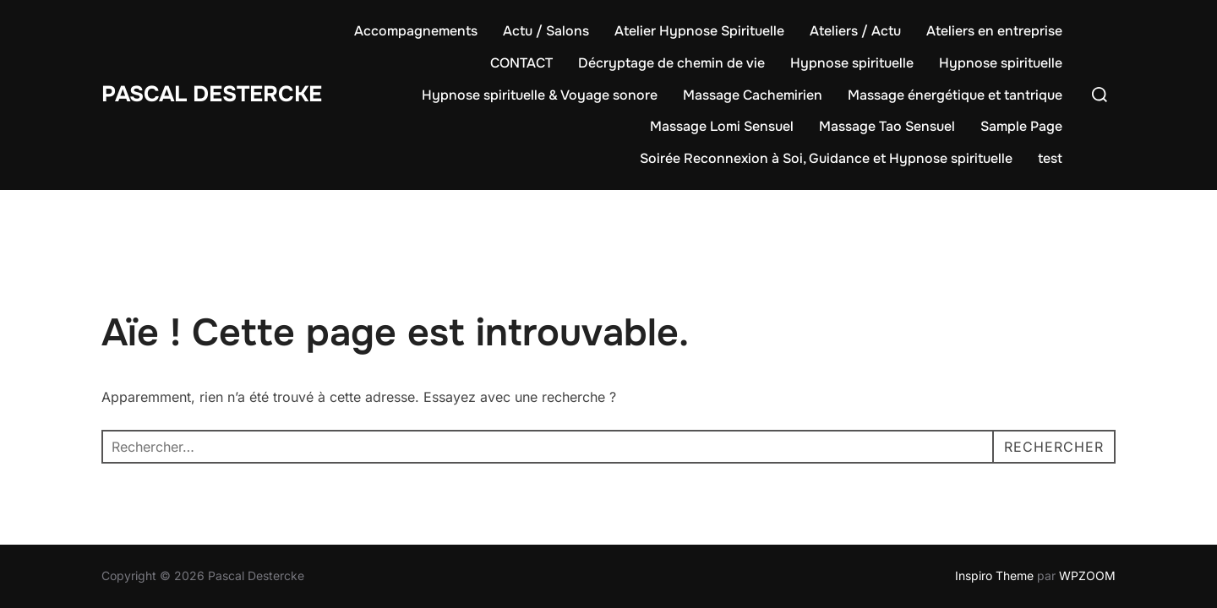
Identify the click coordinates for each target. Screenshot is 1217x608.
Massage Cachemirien (752, 95)
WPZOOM (1087, 575)
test (1050, 158)
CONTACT (521, 63)
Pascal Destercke (211, 94)
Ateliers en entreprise (994, 31)
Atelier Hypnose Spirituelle (699, 31)
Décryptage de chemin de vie (671, 63)
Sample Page (1021, 126)
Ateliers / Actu (855, 31)
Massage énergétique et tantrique (955, 95)
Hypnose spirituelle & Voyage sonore (540, 95)
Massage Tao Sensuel (887, 126)
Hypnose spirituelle (852, 63)
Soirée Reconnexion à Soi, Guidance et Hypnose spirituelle (826, 158)
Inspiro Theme (994, 575)
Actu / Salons (546, 31)
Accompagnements (416, 31)
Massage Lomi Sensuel (722, 126)
